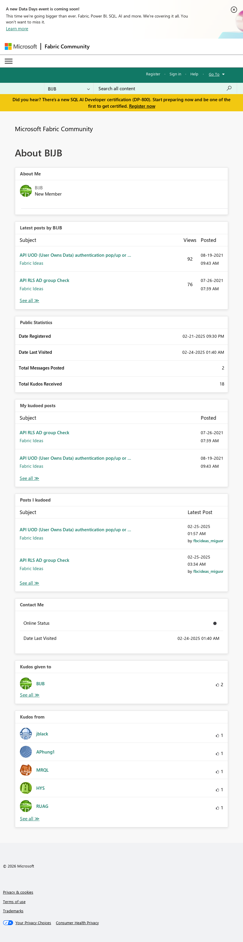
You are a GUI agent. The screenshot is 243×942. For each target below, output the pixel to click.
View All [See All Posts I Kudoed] (29, 583)
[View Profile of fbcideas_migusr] (208, 540)
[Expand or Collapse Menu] (8, 61)
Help (194, 73)
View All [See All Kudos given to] (30, 695)
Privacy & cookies (18, 892)
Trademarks (13, 910)
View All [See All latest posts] (29, 300)
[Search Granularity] (68, 88)
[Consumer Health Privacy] (77, 922)
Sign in (175, 73)
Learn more (17, 28)
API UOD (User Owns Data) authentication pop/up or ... (75, 255)
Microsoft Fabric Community (54, 128)
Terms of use (14, 901)
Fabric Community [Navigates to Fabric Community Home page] (67, 46)
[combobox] (165, 88)
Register (153, 73)
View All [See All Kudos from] (30, 818)
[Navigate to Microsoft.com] (21, 46)
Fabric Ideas (31, 263)
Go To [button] (214, 74)
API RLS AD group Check (44, 280)
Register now (142, 106)
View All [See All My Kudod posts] (29, 478)
